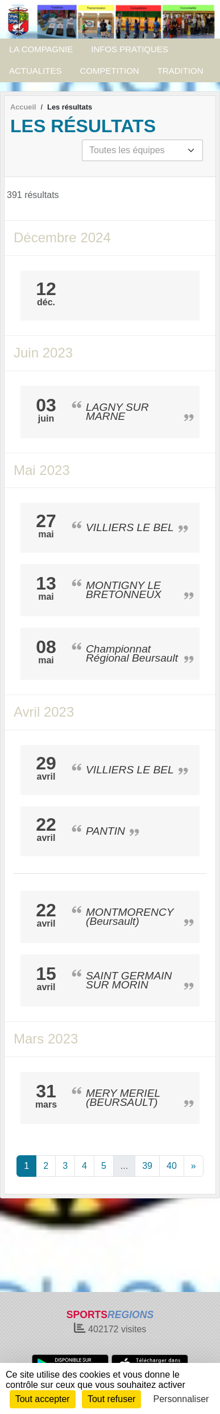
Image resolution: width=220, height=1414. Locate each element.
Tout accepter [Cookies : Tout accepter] (42, 1399)
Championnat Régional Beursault (132, 653)
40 (172, 1166)
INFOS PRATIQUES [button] (129, 49)
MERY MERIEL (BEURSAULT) (123, 1097)
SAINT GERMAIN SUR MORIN (129, 980)
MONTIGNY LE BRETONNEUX (123, 589)
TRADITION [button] (180, 70)
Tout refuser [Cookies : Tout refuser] (111, 1399)
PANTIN (105, 831)
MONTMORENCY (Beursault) (129, 916)
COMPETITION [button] (109, 70)
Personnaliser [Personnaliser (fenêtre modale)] (181, 1399)
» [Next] (193, 1166)
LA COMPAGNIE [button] (41, 49)
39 (147, 1166)
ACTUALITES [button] (35, 70)
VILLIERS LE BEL (130, 527)
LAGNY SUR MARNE (117, 411)
